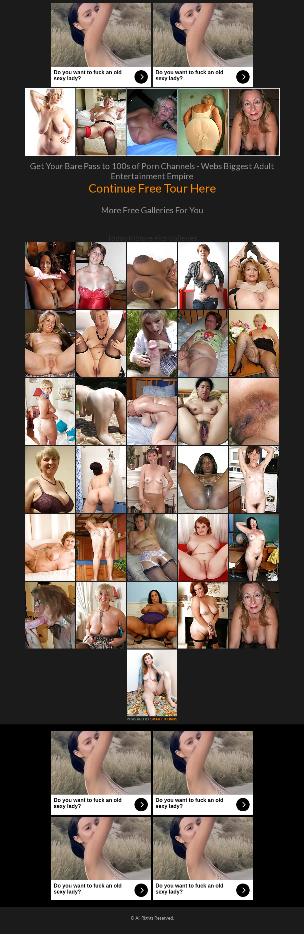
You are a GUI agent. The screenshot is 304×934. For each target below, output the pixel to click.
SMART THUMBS (163, 719)
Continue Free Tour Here (152, 188)
